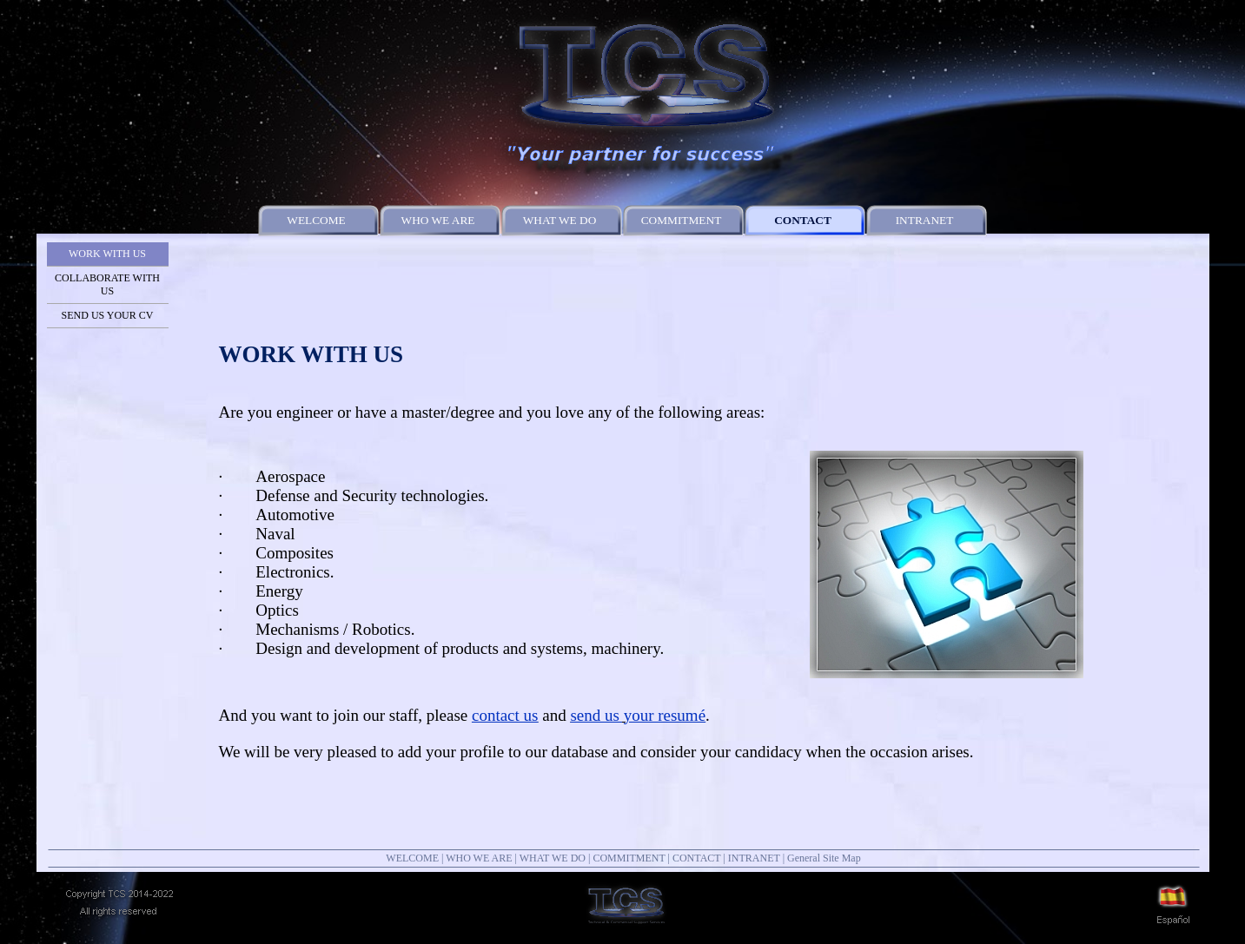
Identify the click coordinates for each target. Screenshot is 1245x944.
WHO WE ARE (479, 858)
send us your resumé (637, 715)
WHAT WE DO (553, 858)
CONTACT (696, 858)
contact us (505, 715)
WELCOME (412, 858)
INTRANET (754, 858)
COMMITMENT (629, 858)
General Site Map (824, 858)
